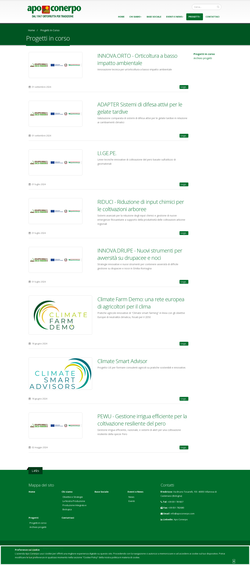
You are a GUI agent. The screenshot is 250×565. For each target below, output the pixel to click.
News (131, 497)
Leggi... (184, 86)
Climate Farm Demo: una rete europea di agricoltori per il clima (140, 302)
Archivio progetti (203, 58)
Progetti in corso (50, 30)
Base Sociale (154, 16)
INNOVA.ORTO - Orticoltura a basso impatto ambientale (137, 59)
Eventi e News (175, 16)
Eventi (131, 501)
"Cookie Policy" (90, 557)
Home (121, 16)
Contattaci (212, 16)
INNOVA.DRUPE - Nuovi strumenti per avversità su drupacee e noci (139, 254)
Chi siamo (135, 16)
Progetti (195, 16)
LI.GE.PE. (106, 153)
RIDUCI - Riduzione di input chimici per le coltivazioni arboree (140, 205)
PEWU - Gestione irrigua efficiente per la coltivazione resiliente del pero (142, 419)
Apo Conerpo (181, 519)
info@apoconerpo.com (182, 513)
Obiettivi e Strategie (72, 497)
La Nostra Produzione (73, 501)
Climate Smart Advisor (122, 361)
